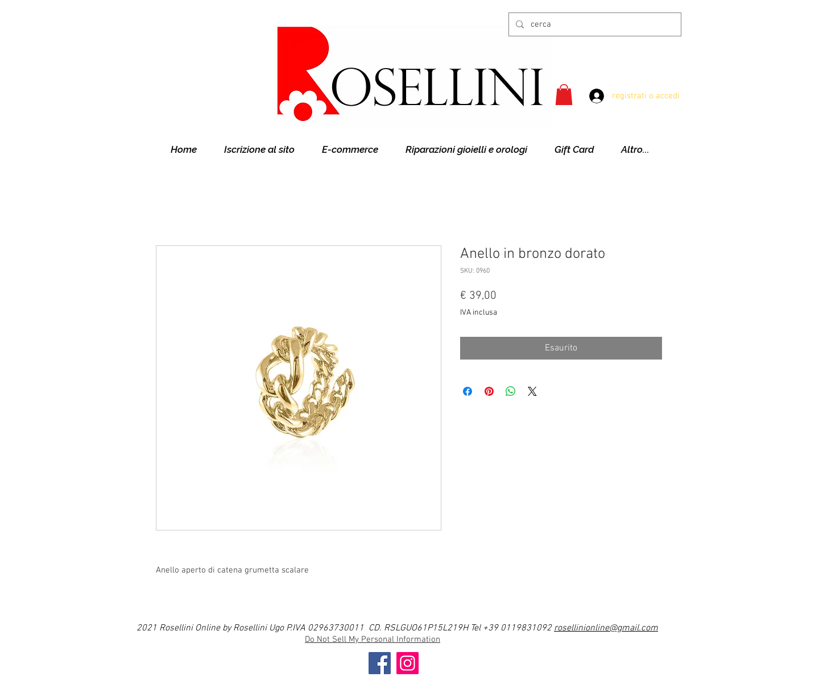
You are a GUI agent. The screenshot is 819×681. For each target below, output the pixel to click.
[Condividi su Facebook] (467, 391)
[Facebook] (380, 663)
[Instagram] (407, 663)
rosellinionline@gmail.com (606, 628)
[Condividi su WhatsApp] (511, 391)
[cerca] (594, 24)
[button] (564, 94)
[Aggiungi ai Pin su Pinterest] (489, 391)
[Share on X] (532, 391)
